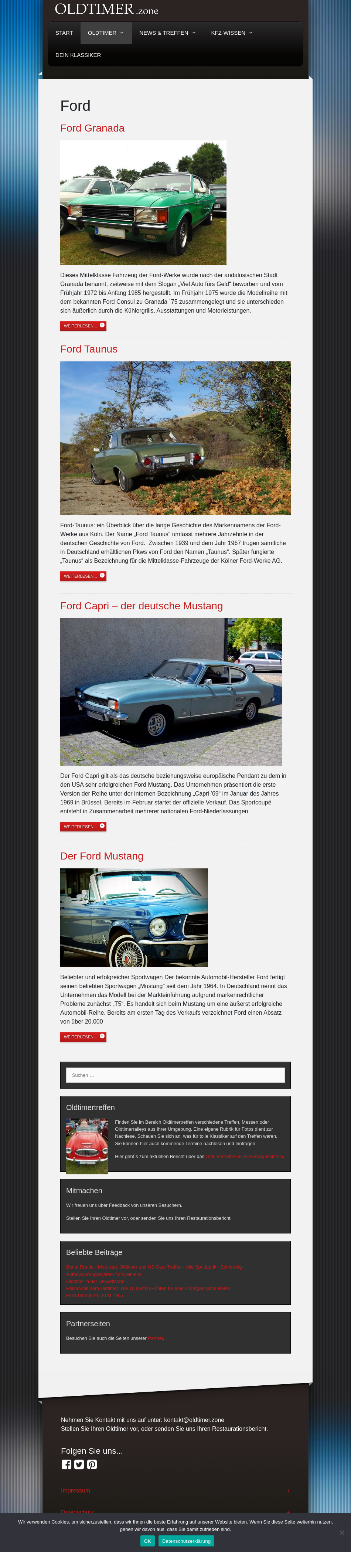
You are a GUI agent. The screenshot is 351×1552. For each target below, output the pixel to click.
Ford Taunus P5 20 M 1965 (94, 1295)
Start (64, 33)
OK (147, 1541)
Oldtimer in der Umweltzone (95, 1281)
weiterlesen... (80, 326)
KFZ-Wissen (236, 33)
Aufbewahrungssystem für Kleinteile (103, 1274)
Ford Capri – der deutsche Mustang (141, 606)
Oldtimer (110, 33)
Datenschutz (77, 1512)
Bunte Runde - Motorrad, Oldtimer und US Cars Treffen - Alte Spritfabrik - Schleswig (154, 1267)
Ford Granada (92, 128)
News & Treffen (171, 33)
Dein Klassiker (78, 55)
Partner (155, 1338)
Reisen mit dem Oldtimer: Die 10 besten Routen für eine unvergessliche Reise (148, 1288)
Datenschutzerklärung (186, 1541)
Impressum (75, 1490)
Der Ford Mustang (102, 856)
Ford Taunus (88, 349)
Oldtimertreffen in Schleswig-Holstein (244, 1156)
